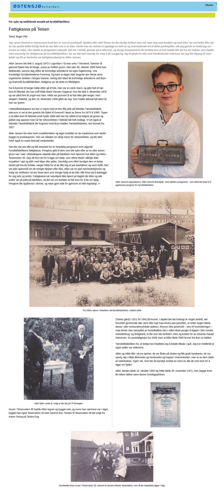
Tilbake (209, 4)
